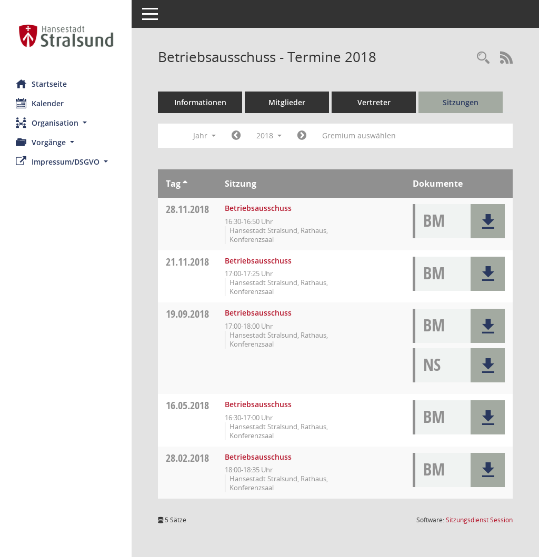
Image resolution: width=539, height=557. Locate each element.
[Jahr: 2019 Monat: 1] (302, 135)
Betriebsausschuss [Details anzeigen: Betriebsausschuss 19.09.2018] (258, 313)
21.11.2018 (187, 262)
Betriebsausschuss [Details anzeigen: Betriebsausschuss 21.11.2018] (258, 261)
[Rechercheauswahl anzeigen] (483, 58)
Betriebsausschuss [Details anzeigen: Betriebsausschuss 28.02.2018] (258, 457)
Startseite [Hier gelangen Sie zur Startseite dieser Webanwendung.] (41, 83)
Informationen (200, 102)
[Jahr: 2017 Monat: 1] (236, 135)
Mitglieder (286, 102)
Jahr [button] (204, 135)
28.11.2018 (187, 209)
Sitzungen (460, 102)
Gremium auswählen (359, 135)
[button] (66, 123)
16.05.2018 (187, 405)
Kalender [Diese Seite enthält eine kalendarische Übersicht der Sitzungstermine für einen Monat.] (40, 103)
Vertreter (374, 102)
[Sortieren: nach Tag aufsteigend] (185, 183)
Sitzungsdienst (479, 519)
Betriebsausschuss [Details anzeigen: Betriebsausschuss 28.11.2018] (258, 208)
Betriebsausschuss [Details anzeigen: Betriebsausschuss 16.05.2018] (258, 404)
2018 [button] (269, 135)
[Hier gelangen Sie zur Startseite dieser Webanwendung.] (66, 35)
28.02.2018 (187, 458)
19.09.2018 (187, 314)
